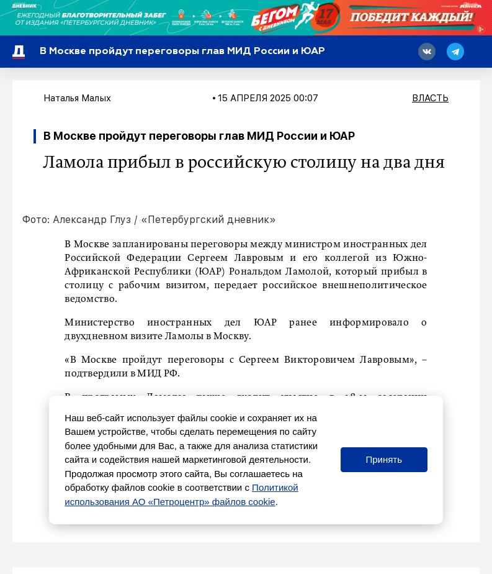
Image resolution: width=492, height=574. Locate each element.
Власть (430, 98)
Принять (383, 459)
